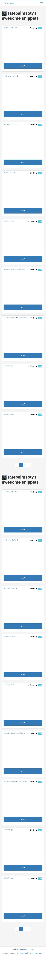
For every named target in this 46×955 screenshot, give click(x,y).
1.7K (31, 28)
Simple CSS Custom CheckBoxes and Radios (19, 317)
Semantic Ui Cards (10, 124)
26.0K (29, 76)
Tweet (32, 949)
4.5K (31, 221)
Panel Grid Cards (9, 173)
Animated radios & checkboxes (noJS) (17, 269)
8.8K (31, 173)
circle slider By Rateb (11, 76)
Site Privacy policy (36, 953)
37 (35, 76)
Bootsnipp (9, 3)
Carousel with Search (11, 28)
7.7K (31, 318)
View (23, 66)
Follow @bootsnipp (20, 949)
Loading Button (9, 221)
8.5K (31, 269)
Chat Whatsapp (9, 414)
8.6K (31, 414)
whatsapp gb (8, 366)
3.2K (31, 125)
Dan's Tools (24, 953)
